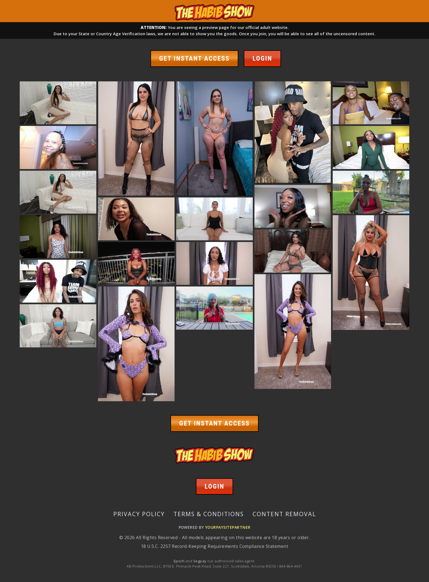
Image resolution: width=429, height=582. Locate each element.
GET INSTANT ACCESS (194, 58)
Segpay (200, 560)
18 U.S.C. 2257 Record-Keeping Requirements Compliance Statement (214, 546)
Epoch (179, 560)
